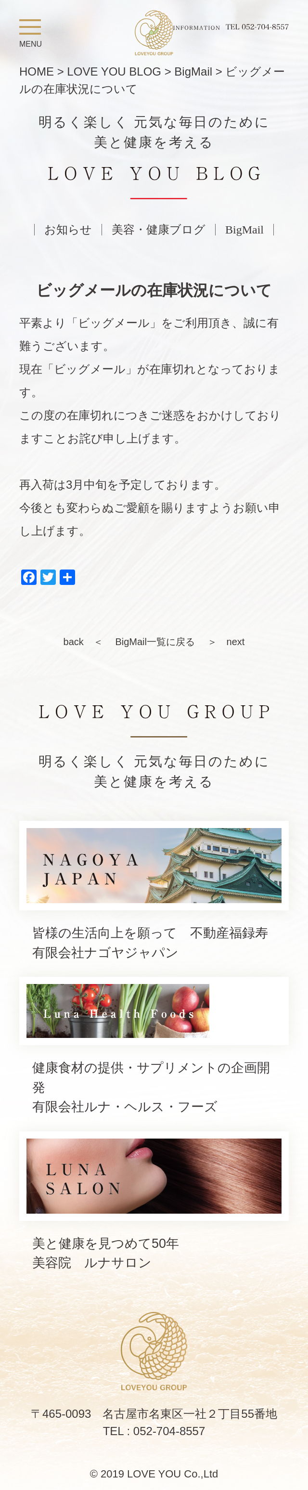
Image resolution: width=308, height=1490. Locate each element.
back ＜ (83, 642)
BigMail (244, 229)
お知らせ (68, 229)
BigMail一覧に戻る (155, 642)
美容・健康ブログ (158, 229)
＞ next (226, 642)
